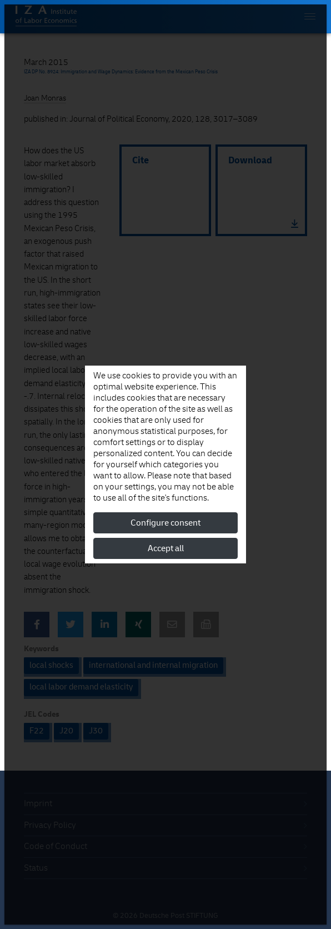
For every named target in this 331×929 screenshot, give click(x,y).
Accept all (166, 548)
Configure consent (165, 522)
